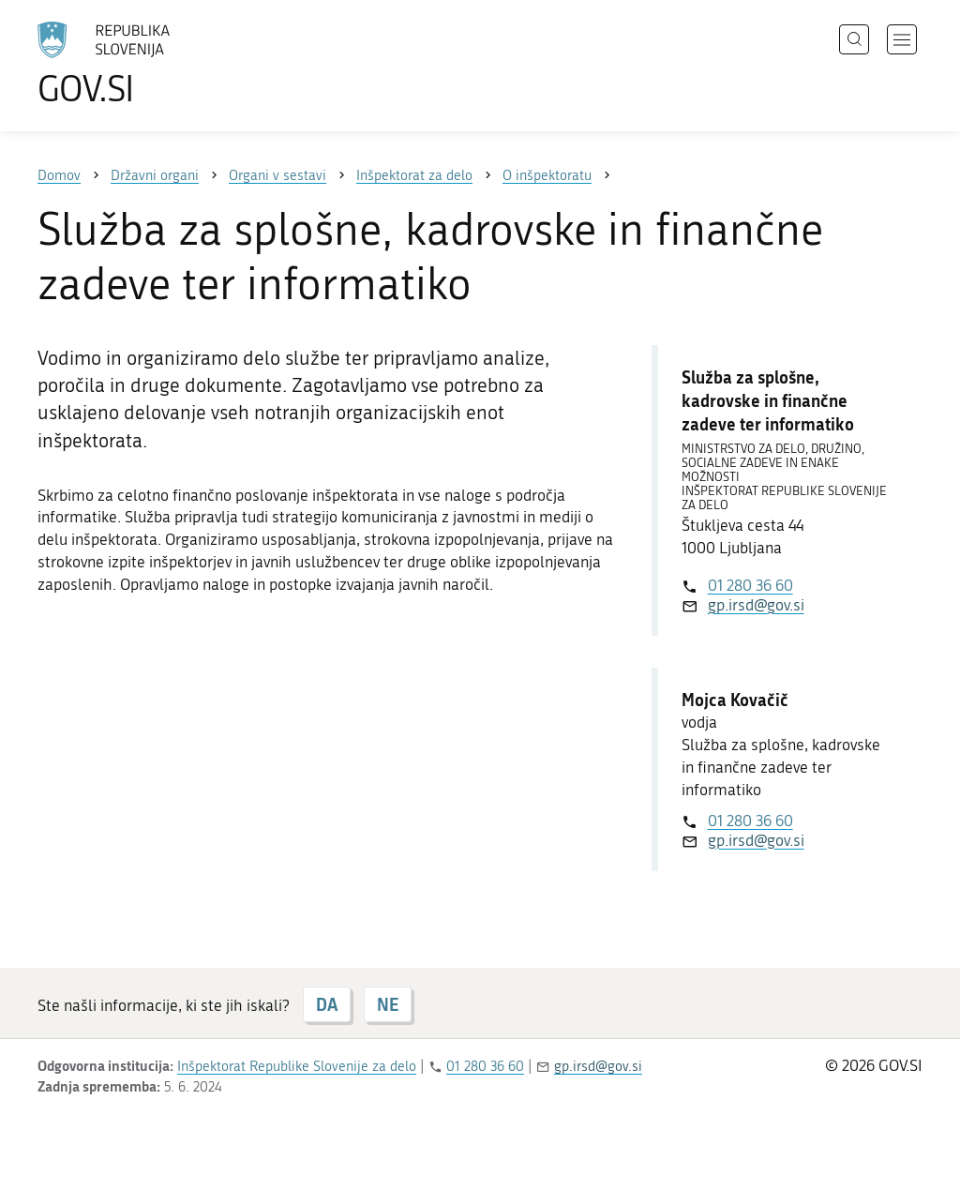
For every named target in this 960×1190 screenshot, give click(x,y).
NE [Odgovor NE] (387, 1004)
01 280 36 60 (750, 585)
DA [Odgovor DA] (327, 1004)
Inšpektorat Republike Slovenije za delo (296, 1066)
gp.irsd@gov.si (756, 604)
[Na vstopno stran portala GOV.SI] (156, 64)
